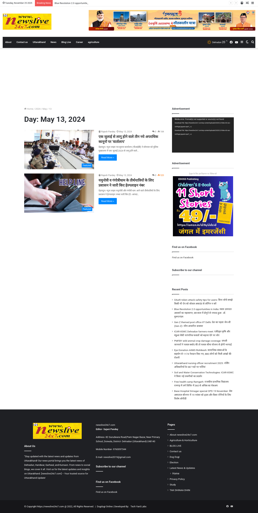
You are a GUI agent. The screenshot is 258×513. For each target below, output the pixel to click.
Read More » (107, 157)
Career (79, 42)
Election (174, 462)
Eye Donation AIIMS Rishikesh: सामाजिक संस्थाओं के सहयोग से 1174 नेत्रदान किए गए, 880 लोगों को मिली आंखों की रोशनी (202, 354)
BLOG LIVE (175, 445)
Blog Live (66, 42)
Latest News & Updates (182, 467)
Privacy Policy (177, 479)
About (8, 42)
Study (173, 484)
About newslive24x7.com (183, 434)
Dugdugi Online (105, 506)
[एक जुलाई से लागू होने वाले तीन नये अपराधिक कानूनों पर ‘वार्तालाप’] (59, 149)
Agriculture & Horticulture (183, 440)
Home (28, 109)
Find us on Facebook (182, 257)
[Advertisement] (129, 77)
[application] (203, 135)
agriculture (93, 42)
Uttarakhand (39, 42)
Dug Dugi (175, 456)
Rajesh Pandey (108, 131)
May (44, 109)
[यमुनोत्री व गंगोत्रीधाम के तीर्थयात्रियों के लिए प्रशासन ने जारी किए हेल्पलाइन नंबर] (59, 193)
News (53, 42)
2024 (37, 109)
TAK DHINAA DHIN (180, 490)
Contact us (22, 42)
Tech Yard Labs (139, 506)
